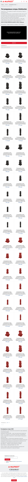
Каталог (6, 4)
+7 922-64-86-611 (14, 469)
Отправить (7, 459)
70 (9, 422)
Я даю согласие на (14, 462)
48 (7, 422)
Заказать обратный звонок (14, 470)
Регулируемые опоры (12, 4)
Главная (2, 4)
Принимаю (14, 480)
